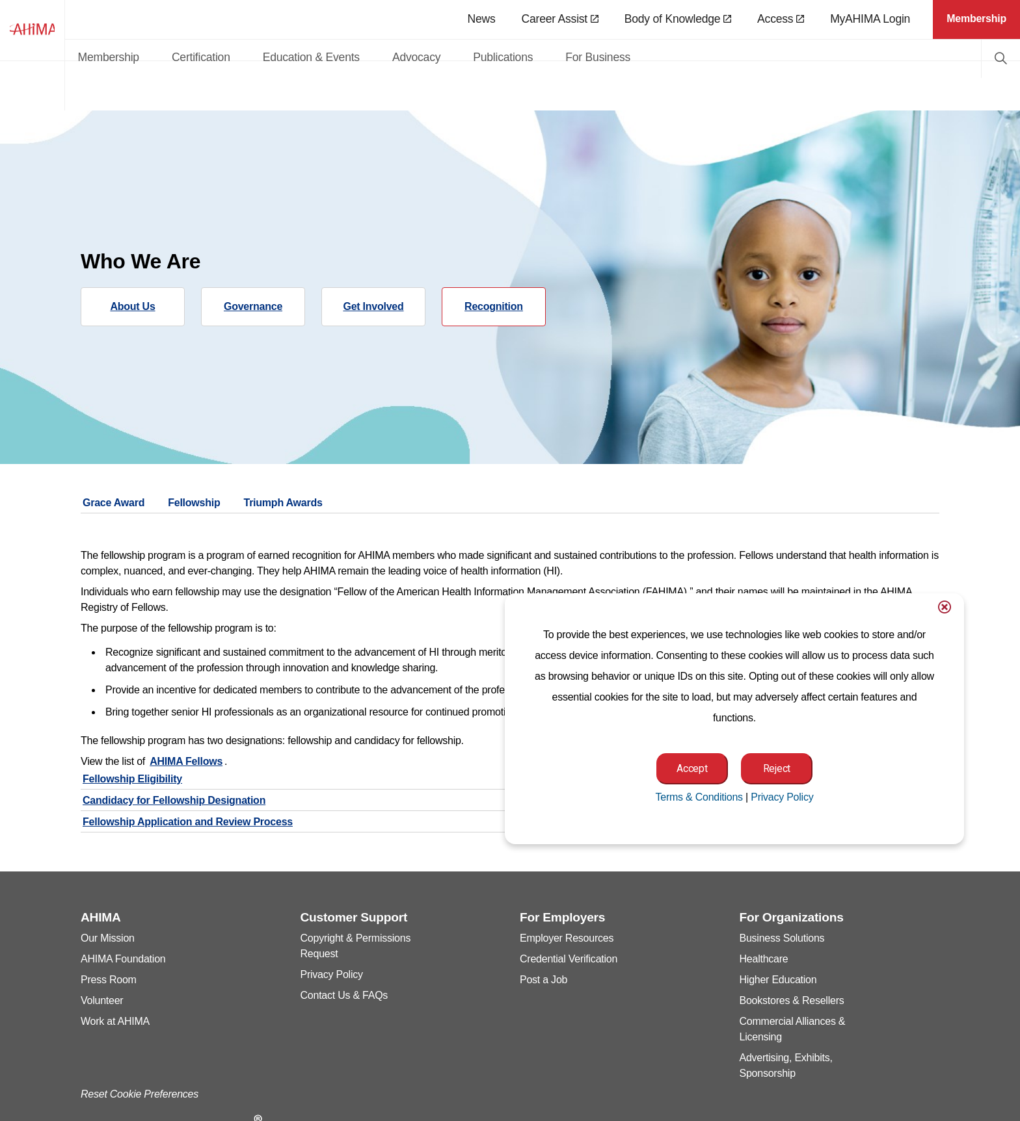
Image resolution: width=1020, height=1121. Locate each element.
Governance (253, 306)
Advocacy (520, 57)
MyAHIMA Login (870, 18)
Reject (777, 768)
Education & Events (415, 57)
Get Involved (373, 306)
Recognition (493, 306)
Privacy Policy (332, 974)
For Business (702, 57)
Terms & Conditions (698, 797)
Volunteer (102, 1000)
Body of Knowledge (677, 18)
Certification (305, 57)
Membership (212, 57)
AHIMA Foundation (123, 958)
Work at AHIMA (115, 1021)
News (481, 18)
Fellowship (194, 502)
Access (780, 18)
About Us (132, 306)
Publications (608, 57)
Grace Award (113, 502)
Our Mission (108, 938)
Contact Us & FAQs (344, 995)
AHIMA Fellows (186, 761)
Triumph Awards (282, 502)
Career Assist (560, 18)
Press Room (109, 979)
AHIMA (84, 55)
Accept (692, 768)
